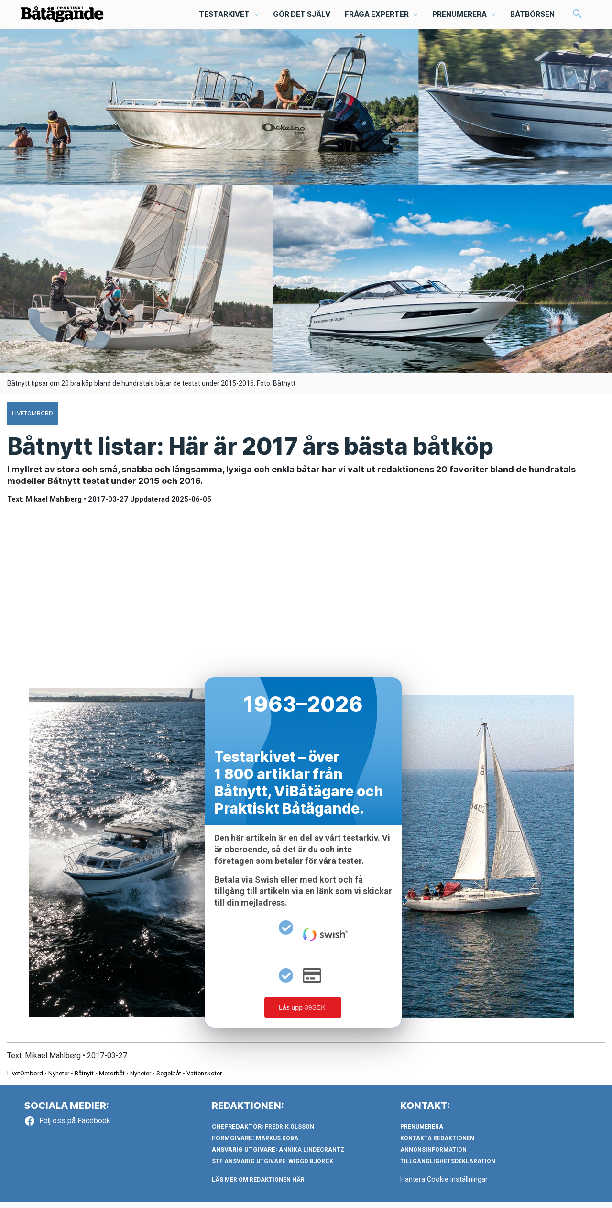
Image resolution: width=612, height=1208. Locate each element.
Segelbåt (168, 1079)
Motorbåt (112, 1079)
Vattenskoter (204, 1079)
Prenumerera (421, 1132)
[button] (228, 17)
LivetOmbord (25, 1079)
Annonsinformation (433, 1155)
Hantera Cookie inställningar (444, 1185)
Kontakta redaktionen (437, 1144)
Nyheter (58, 1079)
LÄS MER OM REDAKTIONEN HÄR (258, 1185)
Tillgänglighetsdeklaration (447, 1166)
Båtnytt (84, 1079)
